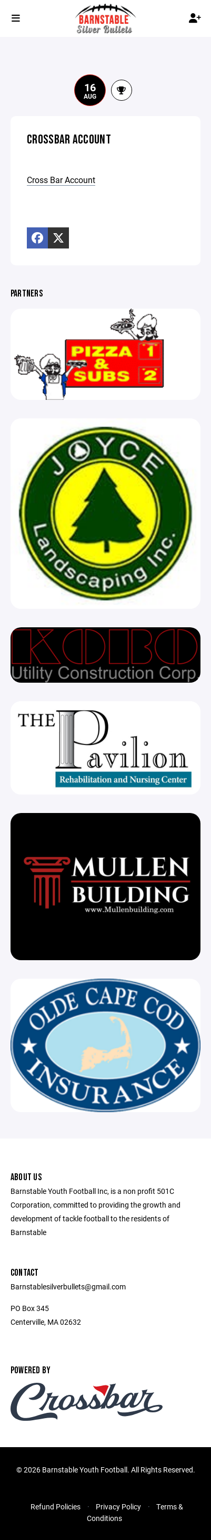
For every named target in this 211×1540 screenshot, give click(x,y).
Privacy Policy (118, 1506)
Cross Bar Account (61, 179)
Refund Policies (56, 1506)
